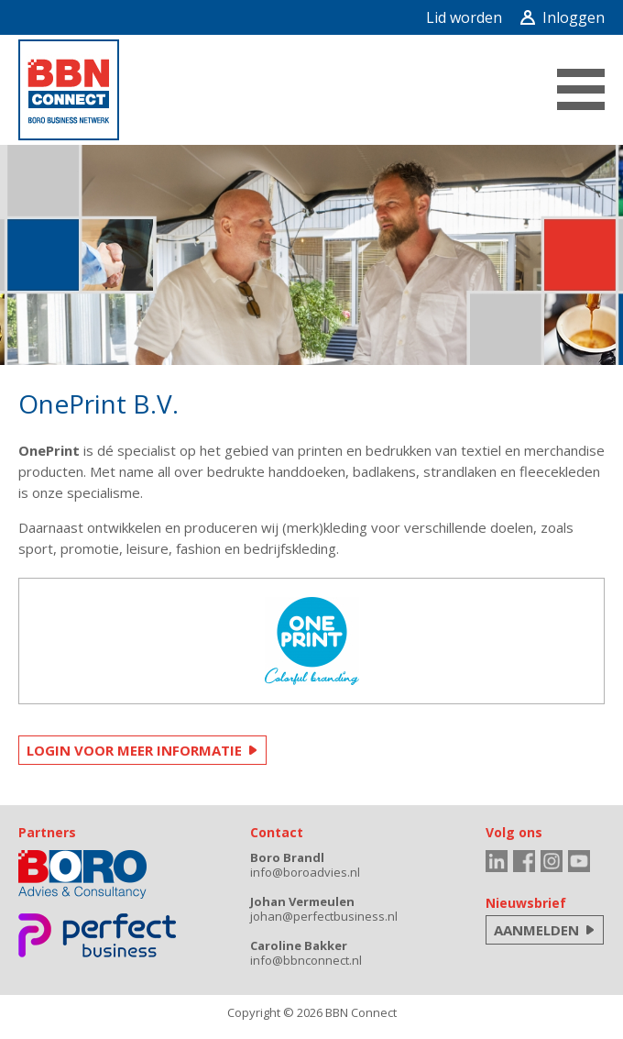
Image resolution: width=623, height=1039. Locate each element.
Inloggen (562, 17)
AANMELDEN (536, 930)
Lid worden (464, 17)
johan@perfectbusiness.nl (324, 916)
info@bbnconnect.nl (306, 960)
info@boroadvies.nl (305, 872)
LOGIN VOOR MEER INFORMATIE (134, 750)
